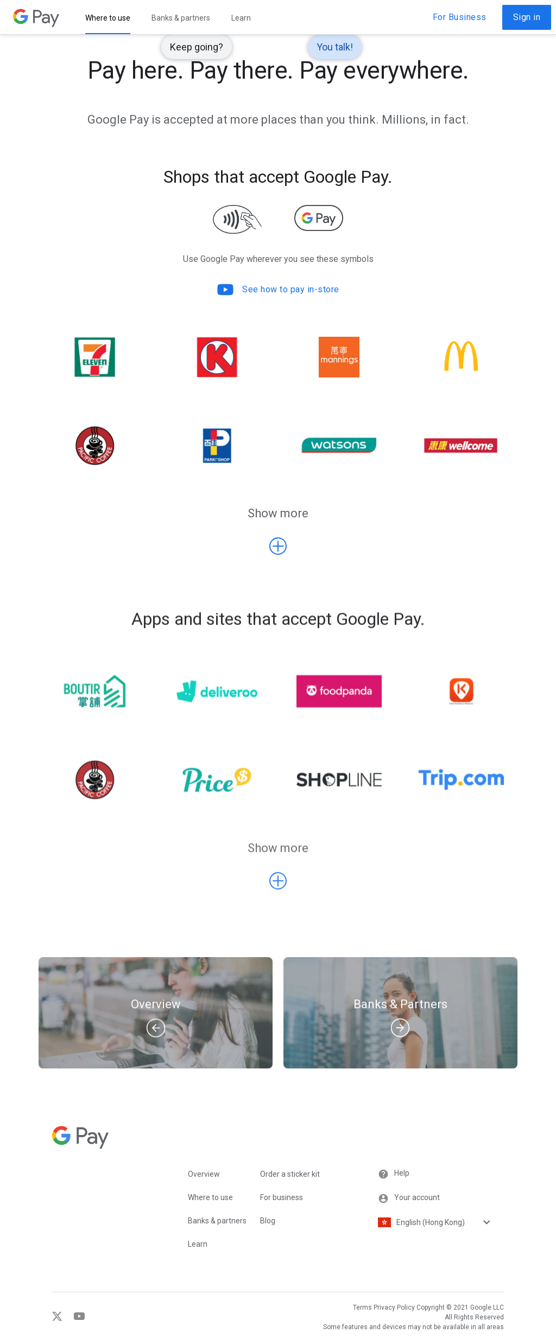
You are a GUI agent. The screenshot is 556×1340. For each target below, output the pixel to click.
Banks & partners (217, 1220)
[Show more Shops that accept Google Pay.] (278, 546)
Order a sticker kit (290, 1174)
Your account (409, 1198)
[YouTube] (75, 1319)
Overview (204, 1174)
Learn (197, 1244)
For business (281, 1197)
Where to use (210, 1197)
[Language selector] (450, 1222)
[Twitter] (58, 1319)
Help (393, 1174)
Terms (362, 1307)
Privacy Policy (394, 1307)
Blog (267, 1220)
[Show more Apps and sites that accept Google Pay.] (278, 891)
